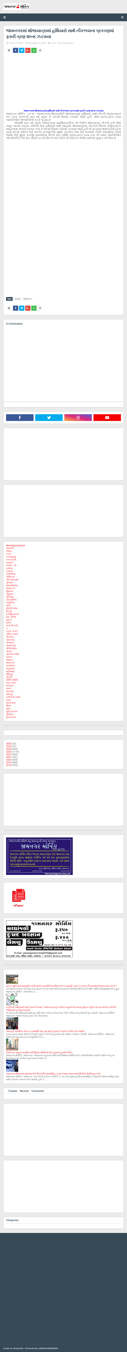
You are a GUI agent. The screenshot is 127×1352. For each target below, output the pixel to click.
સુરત (8, 707)
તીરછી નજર (12, 607)
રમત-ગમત (11, 682)
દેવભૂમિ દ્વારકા (12, 613)
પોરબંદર (10, 636)
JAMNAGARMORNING (48, 1348)
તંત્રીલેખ (10, 601)
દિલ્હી (9, 610)
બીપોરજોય (11, 647)
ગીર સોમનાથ (12, 579)
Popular (13, 1090)
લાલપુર (9, 693)
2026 (8, 743)
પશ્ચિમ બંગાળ (12, 633)
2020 (8, 759)
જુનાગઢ (9, 590)
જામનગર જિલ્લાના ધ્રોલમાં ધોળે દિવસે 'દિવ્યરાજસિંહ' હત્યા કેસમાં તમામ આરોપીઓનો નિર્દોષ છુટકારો (53, 1073)
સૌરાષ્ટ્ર (10, 713)
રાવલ (8, 687)
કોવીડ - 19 (11, 564)
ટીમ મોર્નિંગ (11, 599)
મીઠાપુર (9, 673)
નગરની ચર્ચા (12, 624)
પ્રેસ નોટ (10, 639)
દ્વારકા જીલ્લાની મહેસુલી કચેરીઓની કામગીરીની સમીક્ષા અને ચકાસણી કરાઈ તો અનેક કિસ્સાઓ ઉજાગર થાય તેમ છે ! (61, 985)
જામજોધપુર (12, 584)
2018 (8, 764)
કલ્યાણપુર (11, 556)
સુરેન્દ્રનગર (12, 710)
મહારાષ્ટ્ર (10, 667)
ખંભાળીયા (10, 573)
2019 (8, 761)
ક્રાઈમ (9, 570)
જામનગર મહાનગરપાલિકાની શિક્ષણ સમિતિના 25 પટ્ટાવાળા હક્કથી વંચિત (39, 1051)
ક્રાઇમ (53, 43)
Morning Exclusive (15, 544)
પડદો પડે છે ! (12, 630)
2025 (8, 745)
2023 (8, 751)
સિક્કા (8, 705)
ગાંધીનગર (10, 576)
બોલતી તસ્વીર (12, 653)
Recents (24, 1090)
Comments (37, 1090)
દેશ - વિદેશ (11, 616)
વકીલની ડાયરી (13, 696)
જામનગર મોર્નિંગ (16, 43)
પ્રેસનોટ (10, 642)
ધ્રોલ (8, 622)
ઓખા (9, 550)
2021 (8, 756)
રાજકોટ (10, 684)
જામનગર (27, 299)
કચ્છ (8, 553)
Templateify (18, 1348)
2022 (8, 753)
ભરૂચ (9, 656)
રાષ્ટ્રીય (10, 690)
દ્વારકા (9, 619)
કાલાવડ (9, 561)
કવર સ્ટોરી (11, 559)
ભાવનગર (10, 662)
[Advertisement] (63, 80)
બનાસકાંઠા (11, 644)
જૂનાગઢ (9, 593)
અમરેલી (10, 547)
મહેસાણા (10, 670)
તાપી (8, 604)
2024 (8, 748)
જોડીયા (9, 596)
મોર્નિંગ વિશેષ (12, 679)
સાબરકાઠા (10, 702)
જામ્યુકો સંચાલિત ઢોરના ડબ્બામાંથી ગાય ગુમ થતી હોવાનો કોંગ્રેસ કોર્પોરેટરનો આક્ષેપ (45, 1030)
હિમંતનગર (11, 716)
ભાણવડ (9, 659)
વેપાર (8, 699)
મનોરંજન (10, 664)
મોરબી (9, 676)
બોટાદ (9, 650)
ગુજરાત (9, 581)
